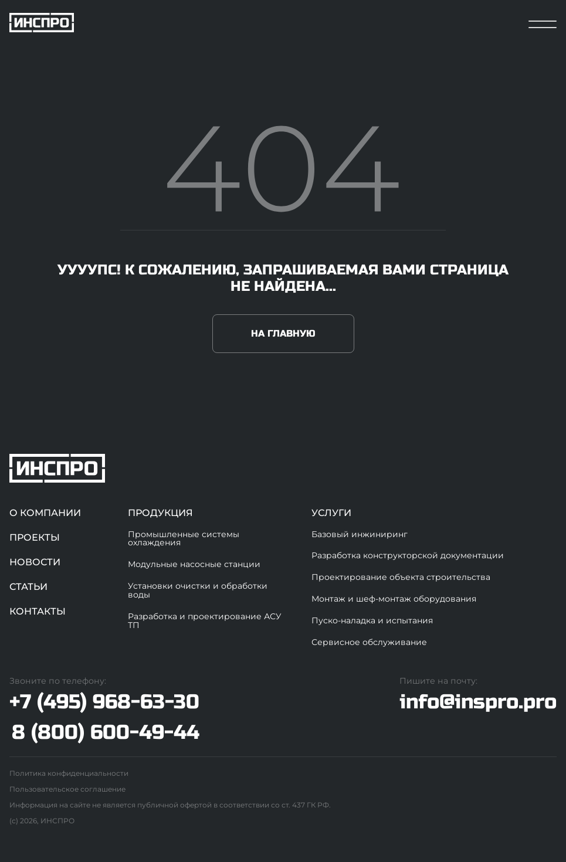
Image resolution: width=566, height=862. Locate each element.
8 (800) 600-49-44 (105, 732)
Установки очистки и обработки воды (197, 590)
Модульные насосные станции (194, 564)
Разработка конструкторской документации (407, 555)
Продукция (160, 512)
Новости (34, 562)
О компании (45, 512)
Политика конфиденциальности (68, 773)
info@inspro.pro (478, 702)
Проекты (34, 537)
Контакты (37, 611)
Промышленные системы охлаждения (183, 538)
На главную (283, 333)
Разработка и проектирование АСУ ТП (205, 620)
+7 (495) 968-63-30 (104, 701)
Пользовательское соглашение (67, 789)
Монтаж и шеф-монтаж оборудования (393, 598)
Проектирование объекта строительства (400, 577)
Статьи (28, 586)
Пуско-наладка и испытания (372, 620)
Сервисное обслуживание (369, 642)
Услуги (331, 512)
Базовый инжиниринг (359, 534)
